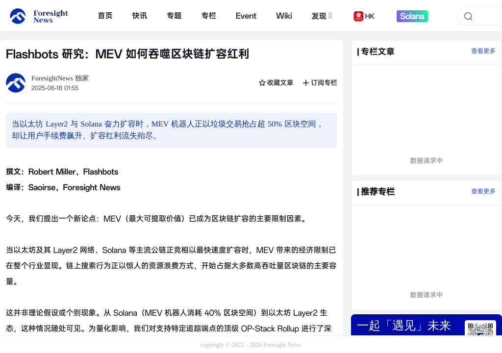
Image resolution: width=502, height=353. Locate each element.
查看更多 (483, 51)
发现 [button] (321, 16)
